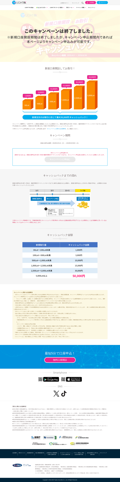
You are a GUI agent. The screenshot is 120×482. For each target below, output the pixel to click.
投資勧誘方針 (30, 452)
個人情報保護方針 (40, 452)
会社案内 (14, 452)
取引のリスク (22, 452)
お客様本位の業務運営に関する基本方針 (51, 453)
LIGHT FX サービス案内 (56, 7)
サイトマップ (75, 3)
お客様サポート (64, 3)
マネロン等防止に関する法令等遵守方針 (79, 453)
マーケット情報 (80, 7)
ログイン (102, 2)
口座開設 (90, 2)
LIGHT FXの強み (29, 7)
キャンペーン (91, 7)
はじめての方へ (41, 7)
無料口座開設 (60, 360)
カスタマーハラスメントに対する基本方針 (65, 453)
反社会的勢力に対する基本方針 (92, 453)
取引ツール (69, 7)
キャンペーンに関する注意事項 (56, 128)
